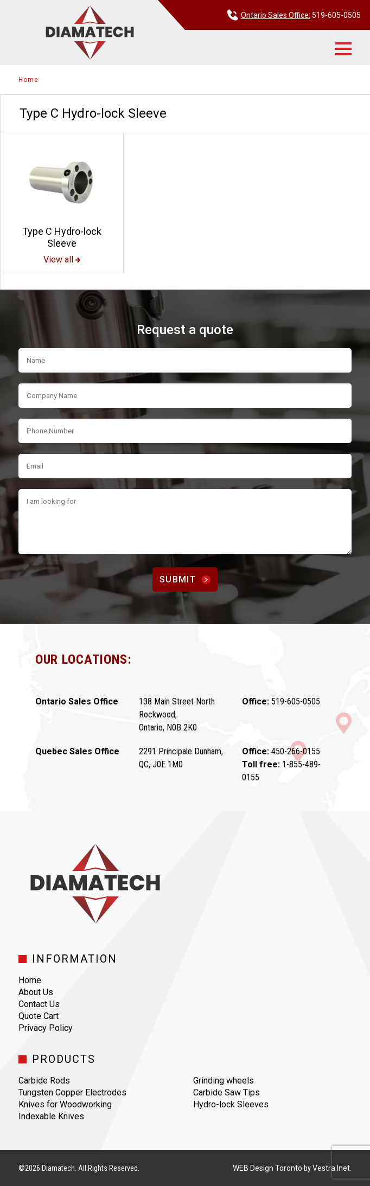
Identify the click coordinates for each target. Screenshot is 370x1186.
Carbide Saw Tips (226, 1092)
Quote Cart (38, 1016)
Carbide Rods (44, 1080)
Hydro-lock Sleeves (231, 1104)
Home (28, 80)
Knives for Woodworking (65, 1104)
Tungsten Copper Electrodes (72, 1092)
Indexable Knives (51, 1116)
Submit (185, 579)
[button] (343, 48)
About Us (35, 992)
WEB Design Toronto (267, 1168)
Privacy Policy (45, 1028)
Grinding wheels (223, 1080)
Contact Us (39, 1004)
